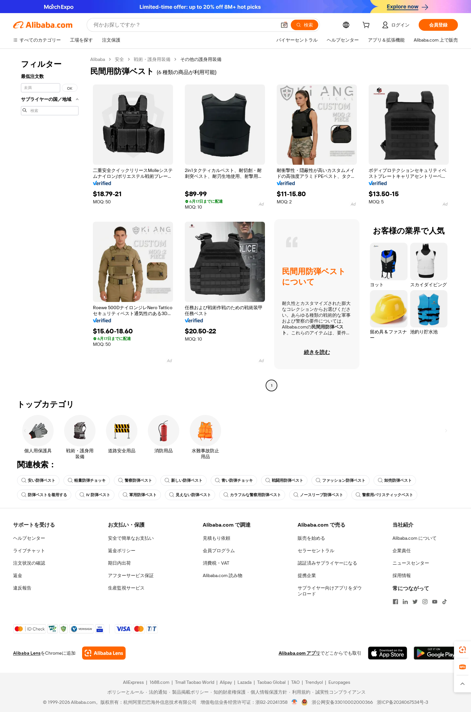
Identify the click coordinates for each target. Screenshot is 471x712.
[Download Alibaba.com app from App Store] (387, 653)
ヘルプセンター (29, 538)
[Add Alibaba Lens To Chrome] (104, 653)
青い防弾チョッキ (234, 480)
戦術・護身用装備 (152, 59)
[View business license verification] (294, 702)
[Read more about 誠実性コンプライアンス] (339, 692)
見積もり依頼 (216, 538)
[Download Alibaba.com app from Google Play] (436, 653)
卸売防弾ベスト (395, 480)
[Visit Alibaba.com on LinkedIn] (405, 602)
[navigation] (49, 223)
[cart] (367, 25)
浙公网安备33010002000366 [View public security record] (342, 702)
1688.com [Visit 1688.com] (159, 682)
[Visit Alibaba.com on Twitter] (415, 602)
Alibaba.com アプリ (299, 653)
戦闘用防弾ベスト (284, 480)
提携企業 (307, 575)
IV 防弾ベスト (94, 494)
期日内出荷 (119, 563)
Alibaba (97, 59)
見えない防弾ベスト (190, 494)
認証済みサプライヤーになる (327, 563)
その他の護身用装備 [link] (200, 59)
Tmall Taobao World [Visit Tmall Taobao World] (194, 682)
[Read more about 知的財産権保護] (228, 692)
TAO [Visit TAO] (295, 682)
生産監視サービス (126, 587)
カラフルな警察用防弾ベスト (252, 494)
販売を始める (311, 538)
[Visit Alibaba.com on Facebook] (395, 602)
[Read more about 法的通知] (156, 692)
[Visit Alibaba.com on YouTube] (435, 602)
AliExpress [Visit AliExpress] (133, 682)
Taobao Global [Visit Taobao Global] (271, 682)
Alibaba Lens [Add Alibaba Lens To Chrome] (27, 653)
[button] (284, 25)
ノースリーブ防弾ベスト (318, 494)
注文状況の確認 (29, 563)
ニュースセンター (410, 563)
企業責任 (401, 550)
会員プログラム (219, 550)
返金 (17, 575)
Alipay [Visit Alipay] (226, 682)
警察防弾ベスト (135, 480)
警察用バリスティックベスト (384, 494)
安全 (119, 59)
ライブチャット (29, 550)
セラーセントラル (316, 550)
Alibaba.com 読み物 (222, 575)
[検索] (304, 25)
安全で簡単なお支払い (131, 538)
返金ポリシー (121, 550)
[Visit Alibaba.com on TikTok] (444, 602)
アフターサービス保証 (131, 575)
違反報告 (22, 587)
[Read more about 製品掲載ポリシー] (189, 692)
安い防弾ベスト (38, 480)
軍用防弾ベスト (140, 494)
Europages (339, 682)
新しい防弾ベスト (183, 480)
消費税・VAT (216, 563)
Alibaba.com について (414, 538)
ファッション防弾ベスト (340, 480)
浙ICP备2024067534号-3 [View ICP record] (402, 702)
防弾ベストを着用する (44, 494)
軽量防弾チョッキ (87, 480)
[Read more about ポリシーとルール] (124, 692)
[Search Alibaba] (184, 24)
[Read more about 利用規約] (299, 692)
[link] (462, 649)
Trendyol (314, 682)
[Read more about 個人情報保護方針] (267, 692)
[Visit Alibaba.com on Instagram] (425, 602)
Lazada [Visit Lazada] (244, 682)
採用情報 (401, 575)
